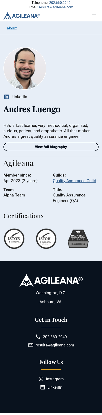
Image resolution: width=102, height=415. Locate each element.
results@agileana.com (56, 7)
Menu (95, 16)
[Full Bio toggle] (51, 147)
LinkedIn (15, 97)
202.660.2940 (59, 3)
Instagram (51, 379)
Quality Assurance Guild (74, 180)
